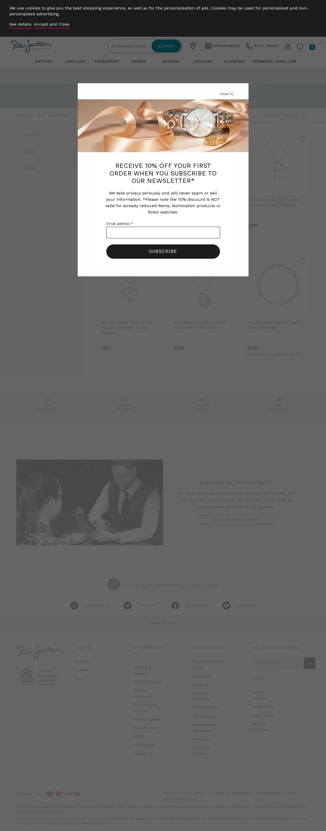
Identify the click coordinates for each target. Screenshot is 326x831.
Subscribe (163, 251)
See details (20, 24)
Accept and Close (52, 24)
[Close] (221, 94)
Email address (119, 224)
